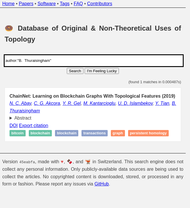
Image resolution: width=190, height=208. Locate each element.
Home (8, 3)
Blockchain (40, 133)
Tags (65, 3)
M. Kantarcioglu (99, 103)
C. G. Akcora (47, 103)
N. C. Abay (20, 103)
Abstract (22, 118)
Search (75, 71)
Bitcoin (18, 133)
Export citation (33, 125)
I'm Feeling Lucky (102, 71)
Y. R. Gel (71, 103)
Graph (118, 133)
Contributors (99, 3)
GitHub (101, 183)
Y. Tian (162, 103)
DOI (14, 125)
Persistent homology (148, 133)
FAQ (78, 3)
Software (46, 3)
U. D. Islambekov (135, 103)
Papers (26, 3)
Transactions (94, 133)
